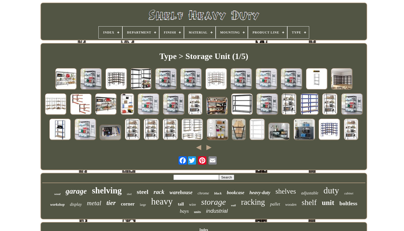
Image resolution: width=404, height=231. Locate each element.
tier (111, 203)
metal (94, 203)
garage (76, 191)
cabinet (348, 193)
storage (213, 202)
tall (181, 204)
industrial (217, 211)
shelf (309, 202)
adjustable (309, 193)
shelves (285, 191)
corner (128, 204)
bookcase (235, 192)
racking (253, 202)
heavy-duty (259, 192)
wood (57, 193)
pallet (275, 204)
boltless (348, 203)
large (143, 205)
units (197, 212)
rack (159, 192)
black (218, 193)
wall (233, 205)
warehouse (181, 192)
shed (129, 194)
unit (328, 203)
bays (184, 211)
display (76, 204)
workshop (57, 205)
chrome (203, 193)
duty (331, 190)
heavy (162, 201)
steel (142, 192)
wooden (291, 205)
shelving (107, 190)
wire (192, 204)
